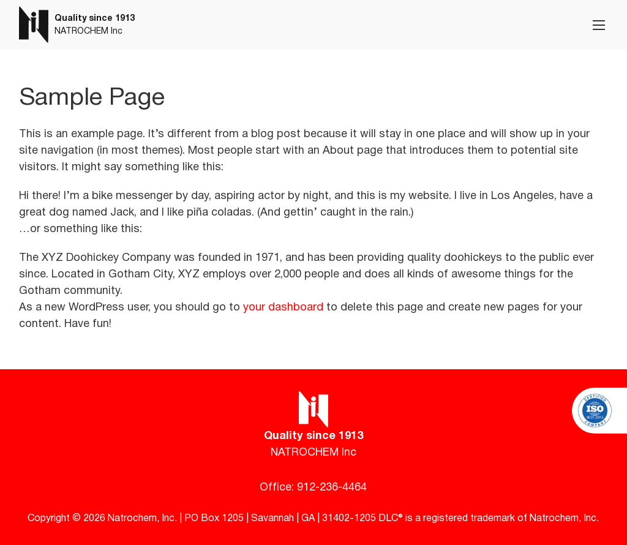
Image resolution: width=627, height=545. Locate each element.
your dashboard (283, 308)
